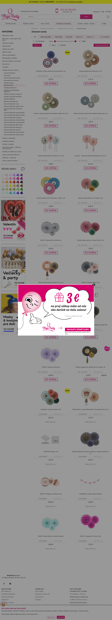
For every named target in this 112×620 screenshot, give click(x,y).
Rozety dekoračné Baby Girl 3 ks (90, 71)
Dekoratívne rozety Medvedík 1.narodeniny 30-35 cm (91, 409)
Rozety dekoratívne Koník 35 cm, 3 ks (51, 156)
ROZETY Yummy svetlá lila (51, 367)
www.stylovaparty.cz (55, 616)
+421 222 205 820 (68, 9)
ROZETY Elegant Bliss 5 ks (91, 282)
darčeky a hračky (75, 2)
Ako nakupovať (6, 591)
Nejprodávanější (46, 37)
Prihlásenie (96, 12)
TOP (35, 37)
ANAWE (75, 618)
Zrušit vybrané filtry (101, 45)
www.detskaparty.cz (60, 613)
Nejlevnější (58, 37)
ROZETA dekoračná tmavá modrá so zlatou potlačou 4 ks (90, 452)
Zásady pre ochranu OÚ (42, 594)
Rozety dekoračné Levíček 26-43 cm (50, 282)
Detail (58, 76)
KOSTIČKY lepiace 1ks (51, 451)
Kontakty (38, 599)
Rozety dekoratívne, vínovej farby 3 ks (90, 240)
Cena (68, 41)
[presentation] (77, 324)
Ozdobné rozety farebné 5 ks (51, 409)
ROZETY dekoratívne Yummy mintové (50, 536)
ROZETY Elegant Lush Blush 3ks (51, 494)
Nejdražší (69, 37)
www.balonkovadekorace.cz (80, 613)
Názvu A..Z (79, 37)
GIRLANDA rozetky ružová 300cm (90, 494)
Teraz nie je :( (50, 422)
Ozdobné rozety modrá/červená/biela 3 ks (51, 71)
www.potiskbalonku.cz (100, 613)
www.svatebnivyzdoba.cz (42, 613)
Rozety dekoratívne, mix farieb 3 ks (90, 198)
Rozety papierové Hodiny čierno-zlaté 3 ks (90, 367)
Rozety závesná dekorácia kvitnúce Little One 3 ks (51, 113)
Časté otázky (39, 591)
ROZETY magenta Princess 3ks (90, 536)
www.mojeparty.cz (9, 613)
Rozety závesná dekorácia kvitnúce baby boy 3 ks (91, 113)
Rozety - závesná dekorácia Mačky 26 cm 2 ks (90, 156)
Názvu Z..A (90, 37)
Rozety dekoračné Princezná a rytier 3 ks (51, 198)
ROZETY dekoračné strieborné (50, 240)
